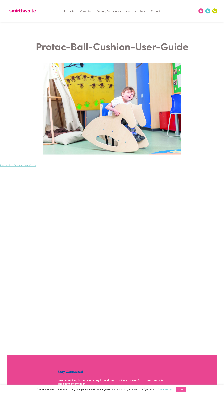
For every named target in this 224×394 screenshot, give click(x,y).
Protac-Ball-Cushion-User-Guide (18, 165)
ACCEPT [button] (181, 389)
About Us (130, 11)
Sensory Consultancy (109, 11)
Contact (155, 11)
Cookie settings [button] (165, 389)
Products (69, 11)
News (143, 11)
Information (85, 11)
